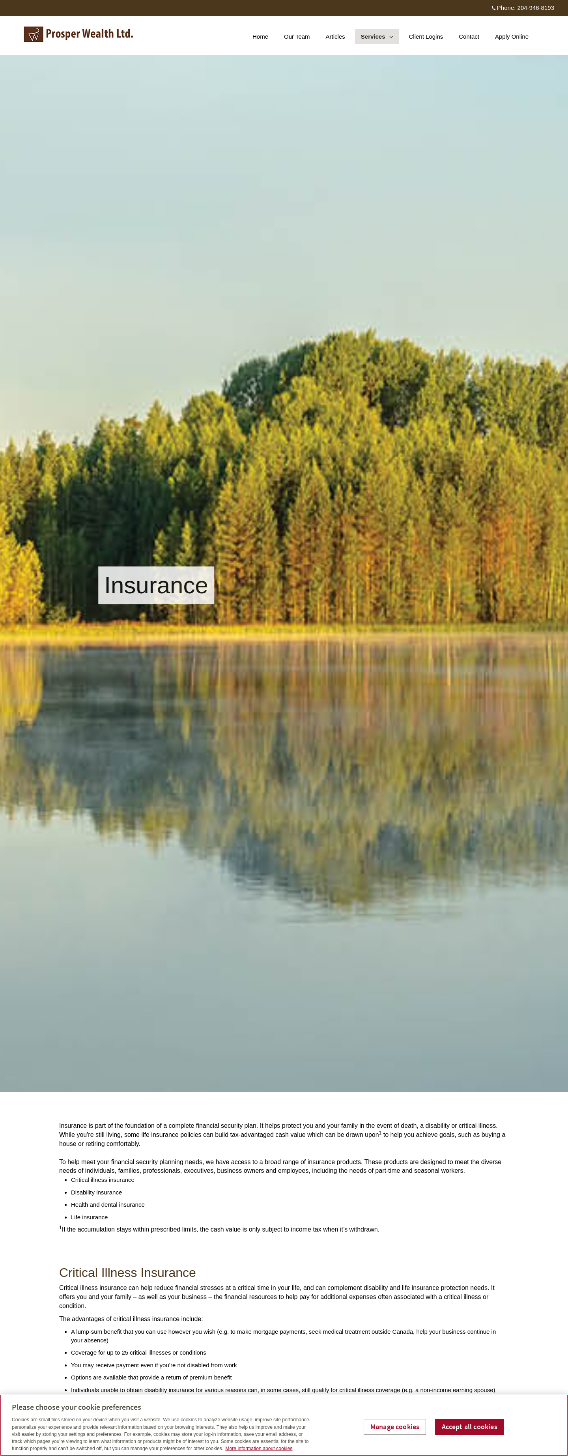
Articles (335, 36)
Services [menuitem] (377, 38)
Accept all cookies (469, 1426)
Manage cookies (395, 1426)
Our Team (297, 36)
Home (260, 36)
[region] (284, 1425)
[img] (284, 546)
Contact (469, 36)
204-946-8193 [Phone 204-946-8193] (536, 7)
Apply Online (512, 36)
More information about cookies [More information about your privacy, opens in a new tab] (258, 1448)
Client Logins (426, 36)
